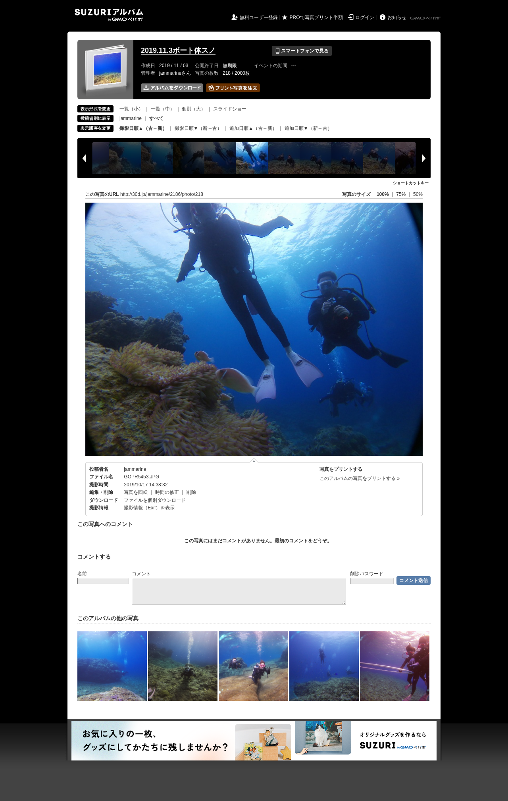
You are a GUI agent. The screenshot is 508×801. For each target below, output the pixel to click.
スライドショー (229, 109)
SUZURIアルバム (108, 14)
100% (382, 194)
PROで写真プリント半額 (316, 17)
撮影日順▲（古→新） (143, 128)
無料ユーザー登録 (259, 17)
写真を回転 (136, 492)
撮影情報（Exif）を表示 (149, 508)
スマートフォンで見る (302, 51)
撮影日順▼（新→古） (198, 128)
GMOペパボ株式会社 (426, 18)
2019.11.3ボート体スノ (178, 50)
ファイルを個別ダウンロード (155, 500)
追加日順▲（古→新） (253, 128)
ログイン (364, 17)
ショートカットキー (411, 183)
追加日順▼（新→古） (308, 128)
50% (418, 194)
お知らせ (396, 17)
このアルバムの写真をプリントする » (359, 478)
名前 (82, 574)
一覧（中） (163, 109)
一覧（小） (131, 109)
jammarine (130, 118)
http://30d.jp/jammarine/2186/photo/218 (161, 194)
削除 (191, 492)
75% (401, 194)
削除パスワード (366, 574)
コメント (141, 574)
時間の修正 (167, 492)
